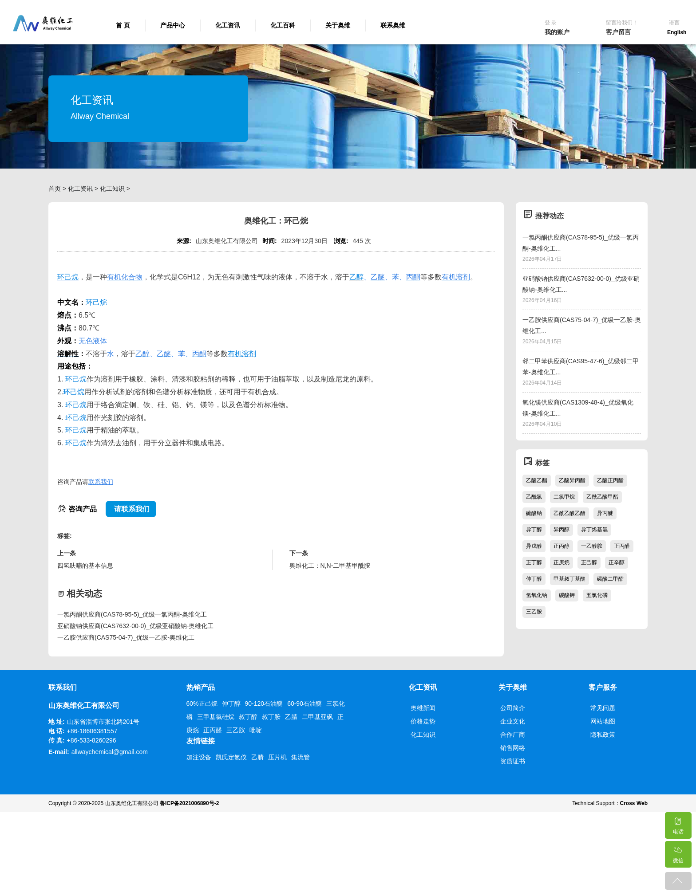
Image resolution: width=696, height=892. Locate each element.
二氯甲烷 (564, 497)
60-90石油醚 (304, 703)
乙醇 (356, 277)
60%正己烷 (202, 703)
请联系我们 (131, 509)
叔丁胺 (271, 716)
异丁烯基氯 (594, 530)
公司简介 (512, 707)
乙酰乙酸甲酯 (602, 497)
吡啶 (255, 730)
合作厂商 (512, 734)
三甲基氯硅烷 (215, 716)
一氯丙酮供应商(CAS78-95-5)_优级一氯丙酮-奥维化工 (132, 614)
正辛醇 (617, 562)
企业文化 (512, 721)
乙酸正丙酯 (610, 480)
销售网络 (512, 747)
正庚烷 (561, 562)
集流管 (300, 757)
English (676, 32)
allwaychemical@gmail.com (109, 751)
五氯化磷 (597, 595)
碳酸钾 (567, 595)
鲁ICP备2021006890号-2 (189, 803)
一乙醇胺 (591, 546)
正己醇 (589, 562)
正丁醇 (534, 562)
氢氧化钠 (536, 595)
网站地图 (602, 721)
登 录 (551, 23)
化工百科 (282, 25)
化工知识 (112, 188)
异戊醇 (534, 546)
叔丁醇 (248, 716)
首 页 (123, 25)
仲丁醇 (534, 579)
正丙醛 (622, 546)
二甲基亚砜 (317, 716)
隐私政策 (602, 734)
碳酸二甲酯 (610, 579)
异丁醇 (534, 530)
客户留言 (618, 31)
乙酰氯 (534, 497)
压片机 (277, 757)
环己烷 (68, 277)
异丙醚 (605, 513)
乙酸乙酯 (536, 480)
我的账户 (557, 31)
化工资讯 (227, 25)
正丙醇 (561, 546)
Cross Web (634, 803)
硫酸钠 (534, 513)
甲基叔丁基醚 (569, 579)
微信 (678, 852)
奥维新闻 (423, 707)
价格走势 (423, 721)
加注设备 (198, 757)
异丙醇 (561, 530)
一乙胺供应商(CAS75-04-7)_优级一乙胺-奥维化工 (125, 637)
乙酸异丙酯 (572, 480)
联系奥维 (392, 25)
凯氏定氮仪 (231, 757)
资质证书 (512, 761)
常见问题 (602, 707)
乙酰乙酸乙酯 (569, 513)
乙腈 (291, 716)
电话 (678, 823)
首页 (54, 188)
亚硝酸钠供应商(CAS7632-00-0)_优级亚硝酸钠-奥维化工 (135, 625)
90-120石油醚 (264, 703)
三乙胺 (534, 612)
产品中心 (172, 25)
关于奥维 (337, 25)
